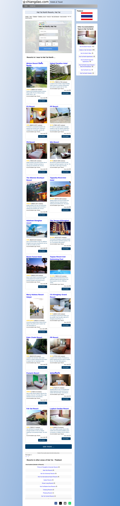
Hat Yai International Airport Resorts (47, 476)
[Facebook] (55, 503)
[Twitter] (60, 503)
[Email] (65, 503)
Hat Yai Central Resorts (47, 496)
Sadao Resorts (48, 480)
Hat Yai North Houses (85, 46)
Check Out (41, 34)
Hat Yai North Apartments (86, 56)
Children (54, 41)
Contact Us (32, 6)
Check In (41, 28)
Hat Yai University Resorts (47, 473)
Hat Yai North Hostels (86, 73)
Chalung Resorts (47, 489)
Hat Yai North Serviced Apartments (87, 60)
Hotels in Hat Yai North (85, 50)
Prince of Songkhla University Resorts (47, 467)
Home (25, 6)
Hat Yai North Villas (86, 53)
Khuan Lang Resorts (47, 483)
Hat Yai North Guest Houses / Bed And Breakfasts (87, 65)
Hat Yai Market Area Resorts (47, 486)
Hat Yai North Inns (86, 70)
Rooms (40, 41)
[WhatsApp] (69, 503)
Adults (47, 41)
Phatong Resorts (47, 493)
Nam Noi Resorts (47, 470)
